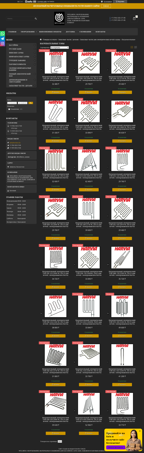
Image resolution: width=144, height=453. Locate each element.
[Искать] (36, 19)
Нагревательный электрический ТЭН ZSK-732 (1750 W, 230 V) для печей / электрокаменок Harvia (122, 78)
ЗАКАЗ (106, 6)
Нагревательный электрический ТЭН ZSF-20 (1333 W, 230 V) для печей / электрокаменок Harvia (55, 127)
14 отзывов (108, 1)
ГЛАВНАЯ (12, 32)
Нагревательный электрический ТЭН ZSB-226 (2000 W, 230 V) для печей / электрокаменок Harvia (55, 419)
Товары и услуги (50, 39)
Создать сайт (42, 1)
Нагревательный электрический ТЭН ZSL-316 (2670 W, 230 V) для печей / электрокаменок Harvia (122, 224)
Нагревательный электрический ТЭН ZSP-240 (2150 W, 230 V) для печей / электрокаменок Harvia (55, 78)
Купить (56, 92)
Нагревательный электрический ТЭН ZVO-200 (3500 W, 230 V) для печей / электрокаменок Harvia (122, 322)
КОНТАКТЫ (100, 32)
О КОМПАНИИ (85, 32)
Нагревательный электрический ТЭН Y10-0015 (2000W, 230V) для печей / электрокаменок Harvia (88, 322)
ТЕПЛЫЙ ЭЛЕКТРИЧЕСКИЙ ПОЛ (20, 75)
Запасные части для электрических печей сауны (100, 39)
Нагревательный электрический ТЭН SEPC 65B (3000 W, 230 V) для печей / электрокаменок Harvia (88, 127)
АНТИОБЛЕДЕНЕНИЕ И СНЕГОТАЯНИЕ (18, 81)
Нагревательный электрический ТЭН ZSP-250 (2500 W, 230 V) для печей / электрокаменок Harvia (122, 419)
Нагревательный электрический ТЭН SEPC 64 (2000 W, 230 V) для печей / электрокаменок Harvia (55, 224)
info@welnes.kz (15, 143)
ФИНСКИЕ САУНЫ (16, 53)
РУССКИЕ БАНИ (15, 49)
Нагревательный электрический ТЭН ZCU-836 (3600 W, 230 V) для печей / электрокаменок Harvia (88, 176)
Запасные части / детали (68, 39)
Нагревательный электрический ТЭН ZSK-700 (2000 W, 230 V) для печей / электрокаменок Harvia (88, 78)
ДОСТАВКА (70, 32)
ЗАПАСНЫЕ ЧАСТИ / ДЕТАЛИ (20, 86)
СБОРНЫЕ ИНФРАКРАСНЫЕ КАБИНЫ (20, 69)
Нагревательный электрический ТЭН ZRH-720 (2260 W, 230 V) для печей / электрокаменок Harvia (122, 273)
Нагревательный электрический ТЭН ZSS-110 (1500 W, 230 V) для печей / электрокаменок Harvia (122, 176)
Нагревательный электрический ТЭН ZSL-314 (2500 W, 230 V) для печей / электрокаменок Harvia (88, 370)
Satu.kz (83, 449)
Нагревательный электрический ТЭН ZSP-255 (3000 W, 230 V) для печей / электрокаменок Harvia (55, 273)
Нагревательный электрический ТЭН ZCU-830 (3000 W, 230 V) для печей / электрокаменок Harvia (88, 419)
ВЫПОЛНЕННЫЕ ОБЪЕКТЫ (50, 32)
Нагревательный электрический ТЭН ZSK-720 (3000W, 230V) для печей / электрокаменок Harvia (88, 273)
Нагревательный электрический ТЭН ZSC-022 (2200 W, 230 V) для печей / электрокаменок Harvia (122, 370)
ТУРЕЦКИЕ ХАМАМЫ (17, 60)
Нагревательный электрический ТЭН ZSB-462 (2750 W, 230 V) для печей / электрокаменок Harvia (55, 370)
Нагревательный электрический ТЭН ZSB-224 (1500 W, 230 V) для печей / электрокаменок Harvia (55, 322)
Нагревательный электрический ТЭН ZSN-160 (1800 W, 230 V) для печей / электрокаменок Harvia (122, 127)
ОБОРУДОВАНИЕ (28, 32)
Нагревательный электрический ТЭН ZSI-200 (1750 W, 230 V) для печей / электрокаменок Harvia (88, 224)
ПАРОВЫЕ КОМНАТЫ (17, 64)
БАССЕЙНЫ (13, 45)
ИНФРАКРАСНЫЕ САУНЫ (19, 57)
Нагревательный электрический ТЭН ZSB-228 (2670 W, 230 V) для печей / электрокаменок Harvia (55, 176)
